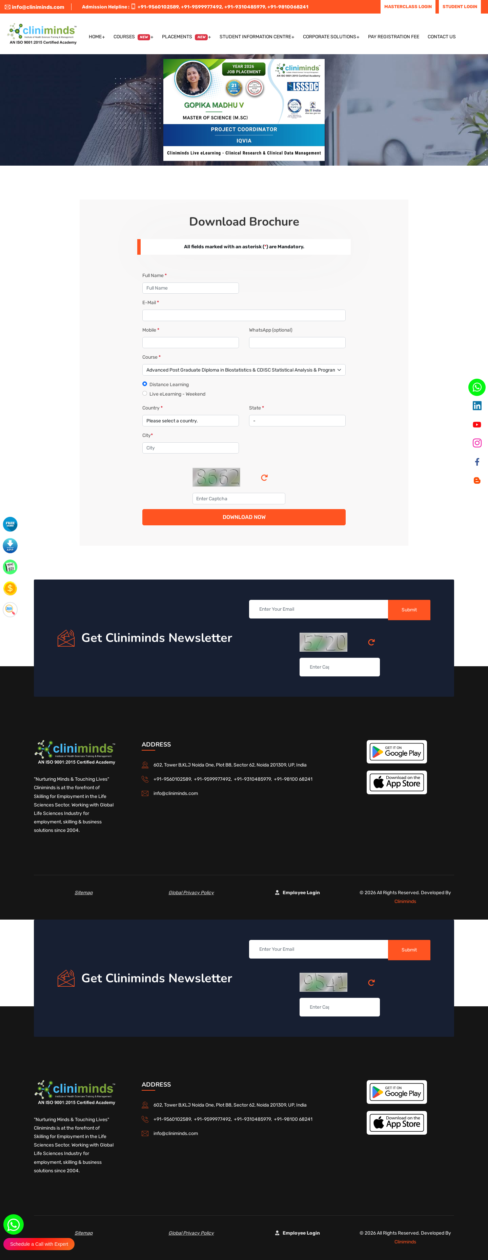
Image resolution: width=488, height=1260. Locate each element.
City (147, 435)
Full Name (154, 275)
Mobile (150, 330)
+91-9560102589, (159, 7)
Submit (409, 610)
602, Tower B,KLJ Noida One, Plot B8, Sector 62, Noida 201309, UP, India (230, 765)
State (256, 408)
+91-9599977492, (202, 7)
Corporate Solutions (329, 37)
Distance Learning (169, 384)
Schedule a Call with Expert (39, 1244)
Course (151, 357)
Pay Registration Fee (393, 37)
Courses (132, 37)
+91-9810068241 (287, 7)
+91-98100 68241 (293, 779)
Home (95, 37)
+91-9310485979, (245, 7)
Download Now (244, 517)
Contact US (442, 37)
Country (152, 408)
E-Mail (150, 303)
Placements (185, 37)
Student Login (460, 6)
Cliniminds (405, 901)
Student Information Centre (255, 37)
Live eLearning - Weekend (177, 394)
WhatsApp (270, 330)
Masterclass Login (408, 6)
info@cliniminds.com (34, 7)
